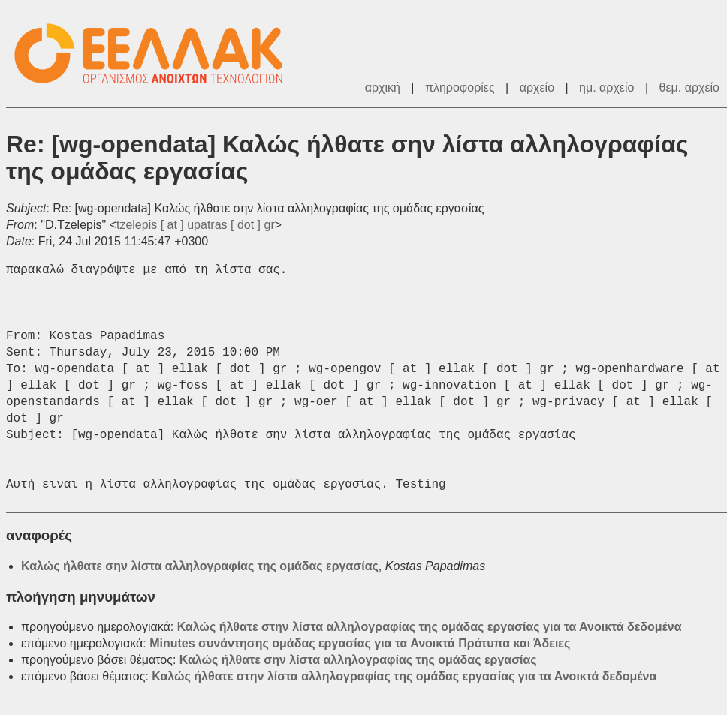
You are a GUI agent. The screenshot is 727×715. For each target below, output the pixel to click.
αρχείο (537, 87)
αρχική (382, 87)
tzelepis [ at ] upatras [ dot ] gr (195, 224)
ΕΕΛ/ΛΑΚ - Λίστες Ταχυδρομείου (156, 53)
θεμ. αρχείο (689, 87)
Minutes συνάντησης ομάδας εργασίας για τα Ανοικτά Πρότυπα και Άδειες (359, 643)
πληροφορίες (460, 87)
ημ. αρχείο (606, 87)
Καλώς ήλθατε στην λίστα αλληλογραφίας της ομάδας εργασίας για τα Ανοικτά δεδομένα (429, 626)
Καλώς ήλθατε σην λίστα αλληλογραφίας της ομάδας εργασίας (200, 566)
